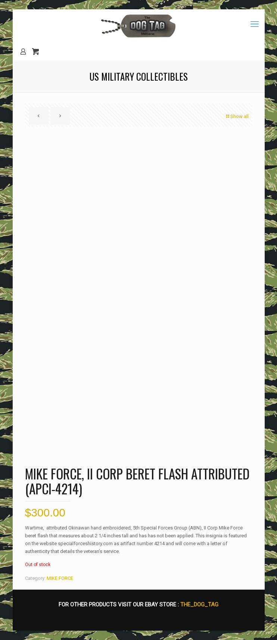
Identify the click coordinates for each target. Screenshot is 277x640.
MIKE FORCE (60, 578)
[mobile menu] (254, 24)
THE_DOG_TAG (199, 604)
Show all (237, 116)
